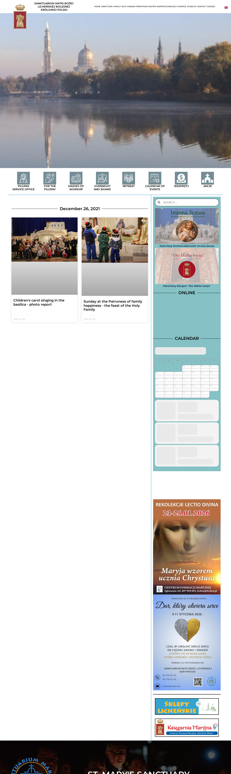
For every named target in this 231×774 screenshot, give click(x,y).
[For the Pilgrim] (49, 178)
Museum (191, 6)
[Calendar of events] (155, 178)
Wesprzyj (181, 186)
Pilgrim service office (23, 187)
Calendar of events (155, 187)
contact (201, 6)
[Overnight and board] (102, 178)
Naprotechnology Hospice (171, 6)
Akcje (207, 186)
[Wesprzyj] (181, 178)
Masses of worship (76, 187)
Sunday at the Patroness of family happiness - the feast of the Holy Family (113, 305)
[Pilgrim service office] (23, 178)
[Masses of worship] (76, 178)
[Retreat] (128, 178)
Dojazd (211, 6)
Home (97, 6)
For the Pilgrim (50, 187)
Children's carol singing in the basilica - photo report (38, 302)
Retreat (129, 186)
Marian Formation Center (141, 6)
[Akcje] (207, 178)
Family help (120, 6)
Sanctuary (107, 6)
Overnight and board (102, 187)
